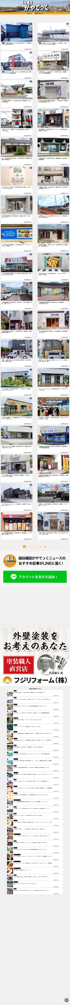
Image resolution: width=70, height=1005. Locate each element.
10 (37, 546)
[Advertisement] (35, 18)
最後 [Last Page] (45, 546)
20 (40, 546)
